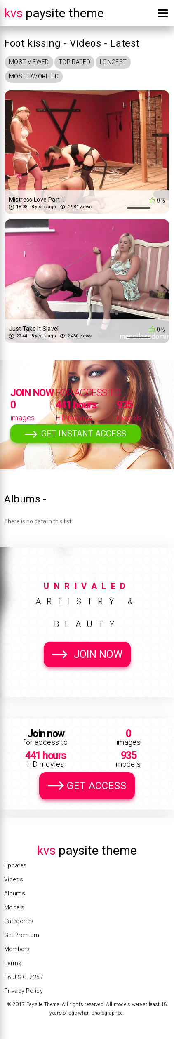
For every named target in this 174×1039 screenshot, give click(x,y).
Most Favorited (34, 76)
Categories (19, 921)
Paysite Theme (54, 13)
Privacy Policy (23, 990)
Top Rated (74, 62)
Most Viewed (29, 62)
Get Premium (22, 935)
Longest (113, 62)
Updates (15, 865)
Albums (14, 893)
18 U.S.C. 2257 (23, 977)
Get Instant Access (83, 433)
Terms (13, 963)
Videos (13, 879)
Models (14, 907)
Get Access (96, 786)
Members (17, 949)
